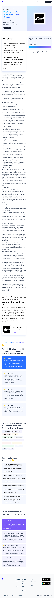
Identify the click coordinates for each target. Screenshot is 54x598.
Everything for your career (24, 2)
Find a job (48, 1)
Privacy (20, 595)
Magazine (24, 590)
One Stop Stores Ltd (33, 42)
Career (17, 583)
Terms (13, 595)
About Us (17, 586)
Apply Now (7, 27)
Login (17, 581)
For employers (40, 1)
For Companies (24, 587)
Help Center (33, 581)
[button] (34, 52)
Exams (23, 581)
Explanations (25, 583)
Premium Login (32, 584)
